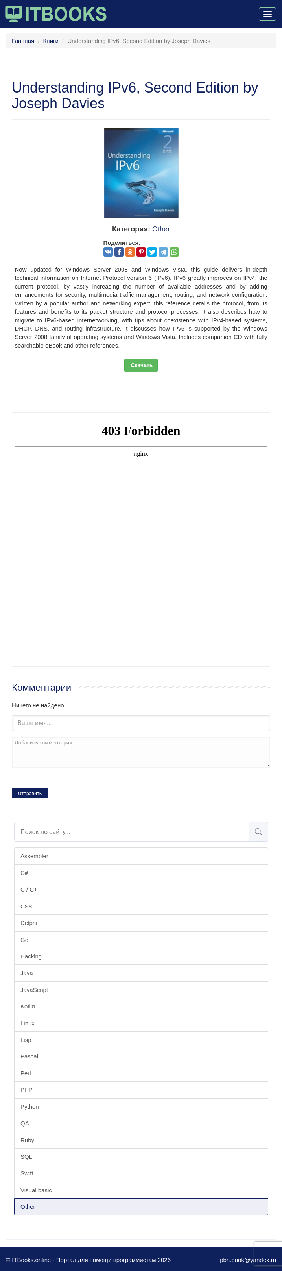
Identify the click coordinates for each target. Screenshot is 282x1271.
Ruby (27, 1140)
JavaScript (34, 989)
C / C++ (30, 889)
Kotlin (27, 1006)
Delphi (28, 922)
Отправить (30, 793)
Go (24, 939)
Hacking (31, 956)
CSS (26, 906)
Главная (23, 40)
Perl (25, 1073)
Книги (51, 40)
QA (24, 1123)
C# (24, 873)
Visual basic (36, 1190)
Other (27, 1206)
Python (29, 1106)
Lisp (25, 1039)
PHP (26, 1089)
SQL (26, 1156)
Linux (27, 1023)
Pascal (29, 1056)
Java (26, 972)
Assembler (34, 856)
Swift (26, 1173)
